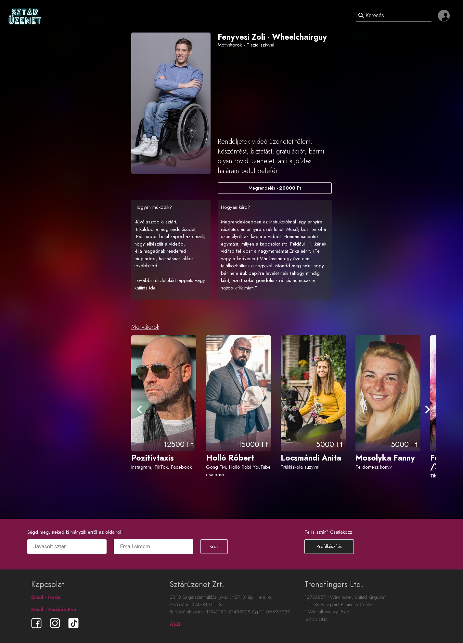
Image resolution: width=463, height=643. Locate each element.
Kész (214, 546)
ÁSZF (176, 624)
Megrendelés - (274, 188)
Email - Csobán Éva (53, 609)
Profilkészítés (329, 546)
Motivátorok (145, 327)
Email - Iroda (45, 597)
